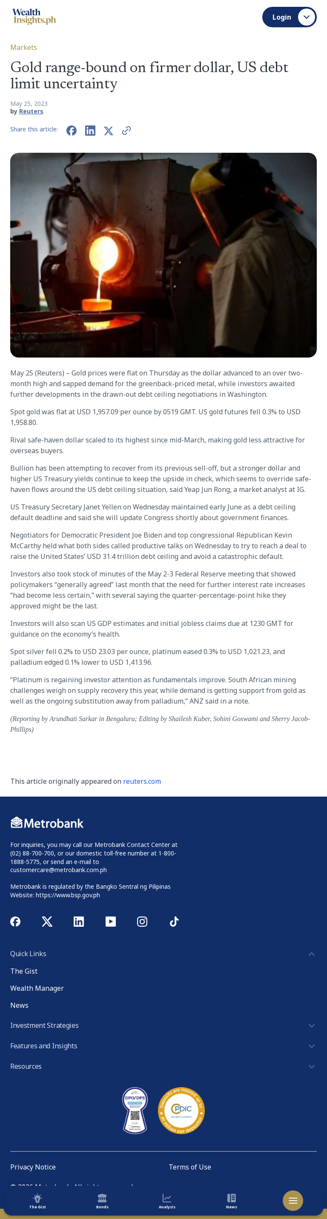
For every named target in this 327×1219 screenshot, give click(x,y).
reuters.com (142, 781)
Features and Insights (163, 1046)
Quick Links (163, 954)
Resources (163, 1067)
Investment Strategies (163, 1026)
